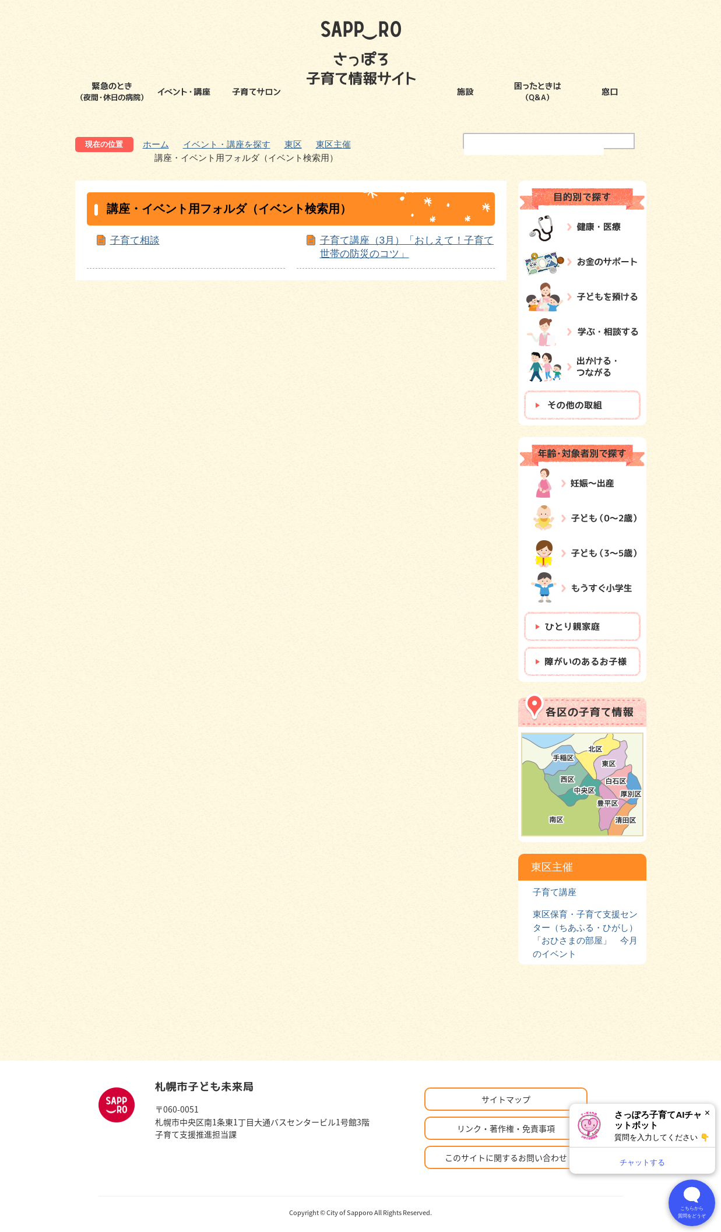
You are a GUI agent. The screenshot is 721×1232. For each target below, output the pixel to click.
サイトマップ (505, 1099)
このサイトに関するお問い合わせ (506, 1157)
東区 (293, 144)
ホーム (156, 144)
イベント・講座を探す (226, 144)
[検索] (534, 148)
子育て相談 (135, 240)
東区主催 (333, 144)
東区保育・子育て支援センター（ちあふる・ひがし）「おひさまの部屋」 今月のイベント (585, 933)
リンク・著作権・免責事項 (506, 1128)
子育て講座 (554, 892)
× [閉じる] (707, 1113)
